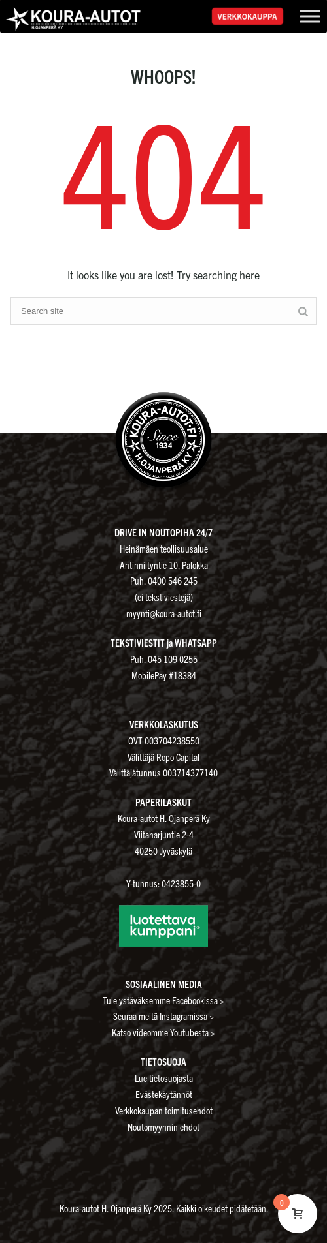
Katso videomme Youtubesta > (163, 1032)
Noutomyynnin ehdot (163, 1126)
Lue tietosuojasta (164, 1077)
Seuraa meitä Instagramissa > (163, 1015)
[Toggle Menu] (310, 16)
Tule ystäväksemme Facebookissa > (163, 1000)
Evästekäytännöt (163, 1094)
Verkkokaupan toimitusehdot (164, 1110)
